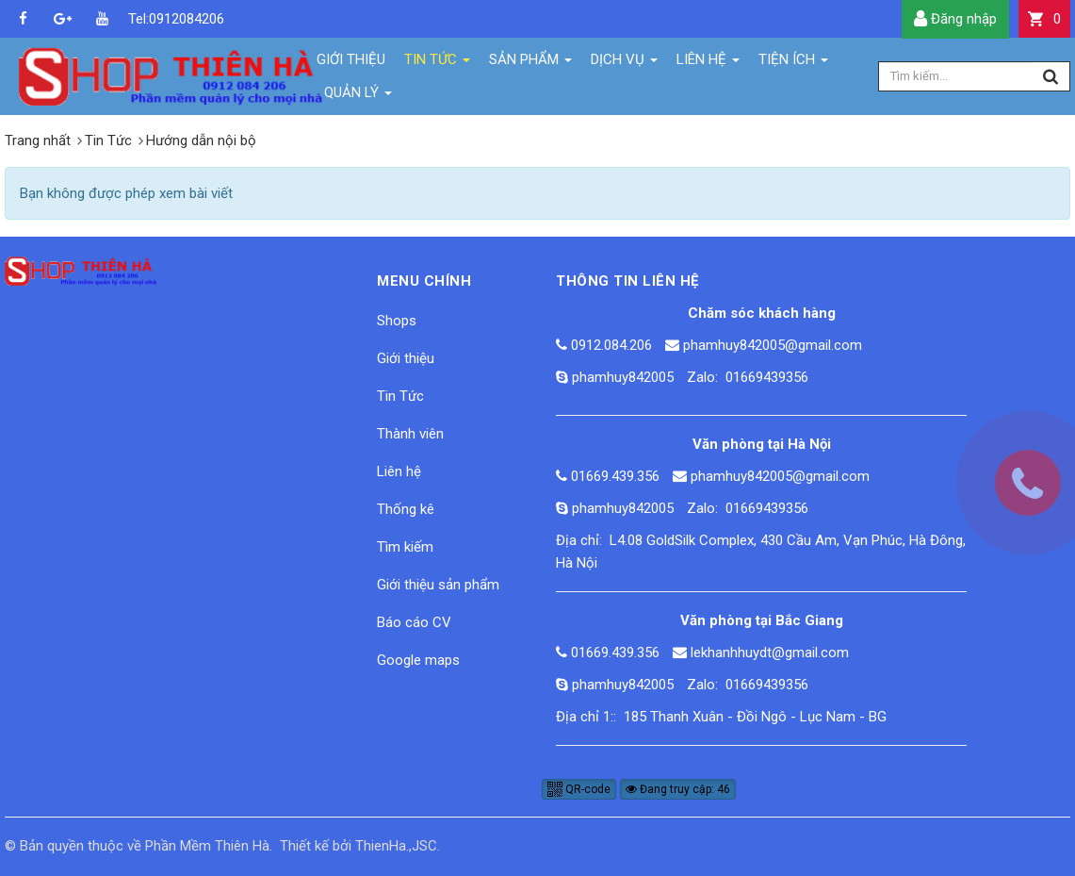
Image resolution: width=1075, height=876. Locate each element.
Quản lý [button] (358, 96)
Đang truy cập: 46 (678, 789)
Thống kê (405, 509)
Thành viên (410, 433)
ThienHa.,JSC (396, 845)
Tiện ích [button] (793, 63)
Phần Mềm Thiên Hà (207, 845)
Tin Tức (400, 396)
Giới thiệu (405, 358)
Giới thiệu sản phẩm (438, 584)
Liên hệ (399, 471)
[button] (1044, 19)
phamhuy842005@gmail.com (772, 345)
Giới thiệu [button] (351, 59)
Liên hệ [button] (708, 63)
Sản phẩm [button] (530, 63)
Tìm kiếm (405, 546)
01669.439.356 (615, 476)
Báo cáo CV (414, 622)
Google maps (418, 660)
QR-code (579, 789)
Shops (396, 320)
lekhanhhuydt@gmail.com (770, 652)
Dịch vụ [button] (624, 63)
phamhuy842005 (623, 377)
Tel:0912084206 (141, 18)
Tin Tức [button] (437, 63)
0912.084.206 (611, 345)
